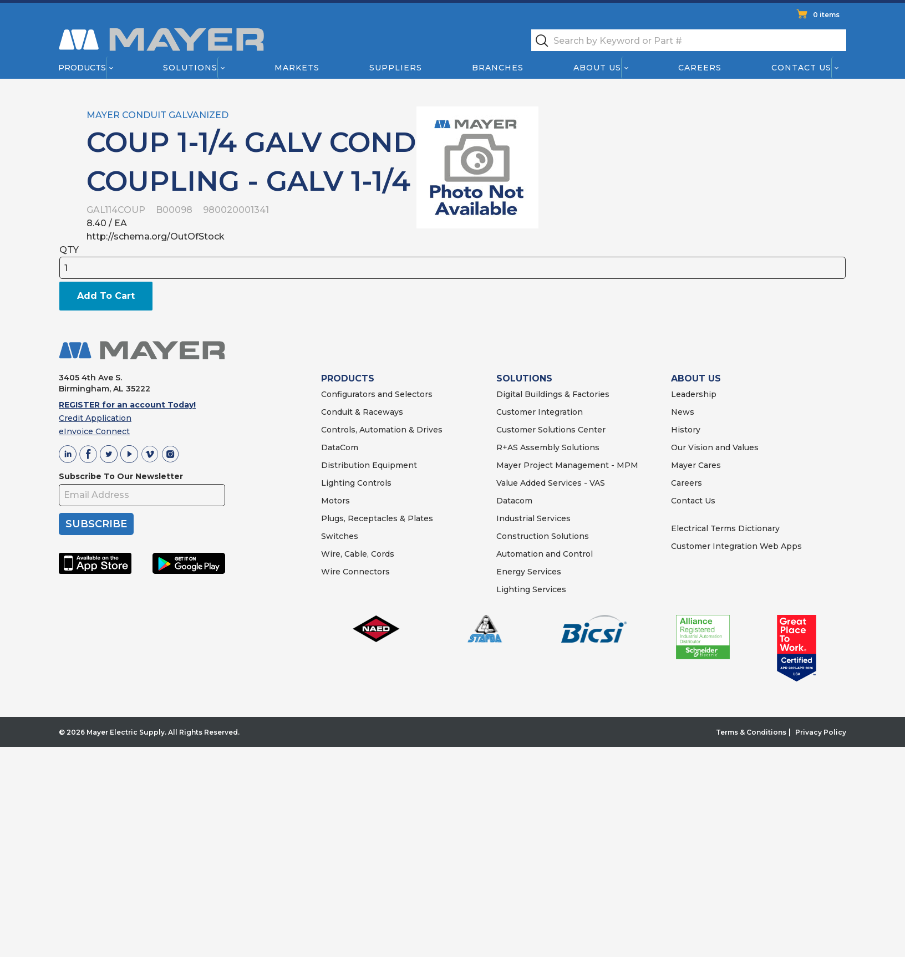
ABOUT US (696, 378)
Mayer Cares (696, 465)
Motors (335, 501)
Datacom (514, 501)
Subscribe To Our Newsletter (121, 476)
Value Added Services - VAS (550, 483)
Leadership (693, 394)
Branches (497, 68)
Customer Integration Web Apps (736, 546)
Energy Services (528, 572)
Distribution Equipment (369, 465)
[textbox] (688, 40)
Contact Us (802, 68)
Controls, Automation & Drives (382, 430)
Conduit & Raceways (362, 412)
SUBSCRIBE (96, 524)
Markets (296, 68)
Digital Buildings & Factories (552, 394)
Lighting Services (531, 589)
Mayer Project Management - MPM (567, 465)
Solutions (190, 68)
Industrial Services (533, 518)
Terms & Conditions (751, 732)
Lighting (338, 483)
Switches (339, 536)
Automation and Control (544, 554)
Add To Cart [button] (106, 296)
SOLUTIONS (524, 378)
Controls (373, 483)
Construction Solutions (542, 536)
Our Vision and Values (715, 447)
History (685, 430)
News (682, 412)
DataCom (339, 447)
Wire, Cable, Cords (357, 554)
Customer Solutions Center (551, 430)
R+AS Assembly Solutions (547, 447)
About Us (598, 68)
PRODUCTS (347, 378)
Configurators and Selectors (377, 394)
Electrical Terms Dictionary (725, 528)
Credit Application (95, 418)
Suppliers (395, 68)
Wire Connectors (355, 572)
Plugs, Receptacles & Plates (377, 518)
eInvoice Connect (94, 431)
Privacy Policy (820, 732)
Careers (699, 68)
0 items (826, 15)
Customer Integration (539, 412)
